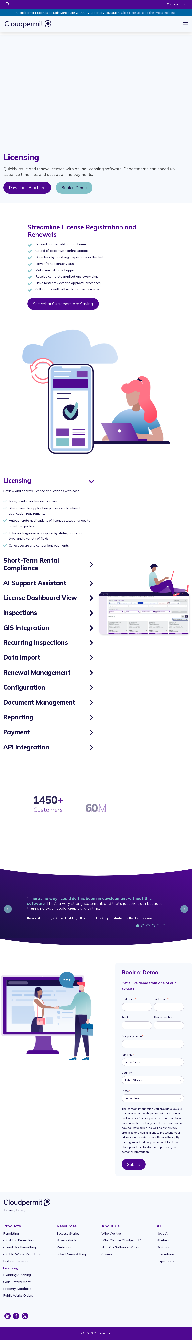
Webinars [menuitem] (64, 1247)
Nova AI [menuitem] (162, 1233)
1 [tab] (138, 926)
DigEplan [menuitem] (163, 1247)
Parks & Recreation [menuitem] (17, 1261)
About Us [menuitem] (110, 1225)
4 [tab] (154, 926)
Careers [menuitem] (107, 1254)
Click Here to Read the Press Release (148, 13)
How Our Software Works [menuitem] (120, 1247)
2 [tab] (143, 926)
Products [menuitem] (12, 1225)
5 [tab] (159, 926)
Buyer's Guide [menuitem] (66, 1240)
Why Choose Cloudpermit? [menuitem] (121, 1240)
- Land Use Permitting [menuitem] (19, 1247)
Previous (8, 909)
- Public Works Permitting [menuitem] (22, 1254)
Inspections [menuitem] (165, 1261)
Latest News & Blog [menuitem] (71, 1254)
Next (184, 909)
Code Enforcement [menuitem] (17, 1282)
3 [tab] (149, 926)
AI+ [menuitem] (160, 1225)
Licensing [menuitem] (10, 1268)
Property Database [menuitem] (17, 1289)
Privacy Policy (14, 1210)
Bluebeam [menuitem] (164, 1240)
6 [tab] (164, 926)
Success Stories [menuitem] (68, 1233)
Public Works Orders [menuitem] (18, 1295)
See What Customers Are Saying (63, 303)
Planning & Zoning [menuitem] (17, 1275)
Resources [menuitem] (67, 1225)
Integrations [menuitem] (165, 1254)
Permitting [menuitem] (11, 1233)
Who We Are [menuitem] (111, 1233)
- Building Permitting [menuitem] (18, 1240)
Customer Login (177, 4)
